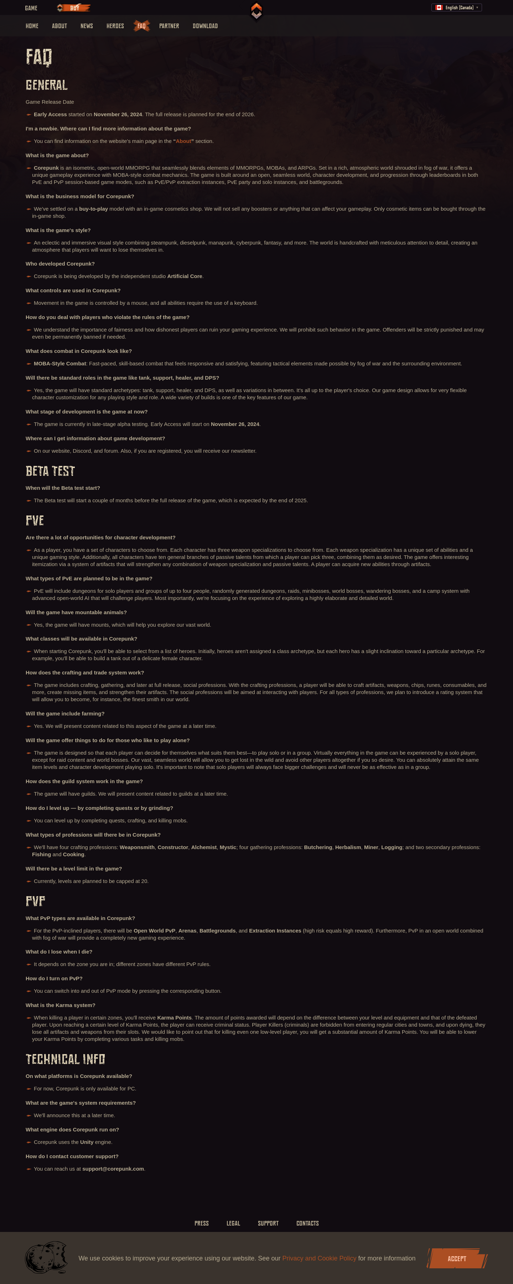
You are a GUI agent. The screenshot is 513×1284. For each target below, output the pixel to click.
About (183, 141)
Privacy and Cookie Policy (320, 1258)
